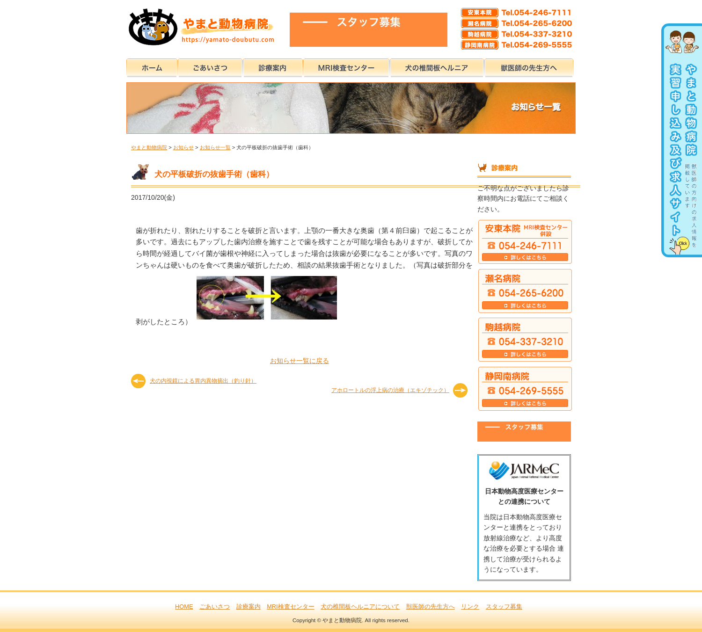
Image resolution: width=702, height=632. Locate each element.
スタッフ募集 (504, 606)
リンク (470, 606)
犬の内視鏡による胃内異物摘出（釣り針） (203, 381)
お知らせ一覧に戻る (299, 360)
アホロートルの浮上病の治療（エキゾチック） (390, 390)
